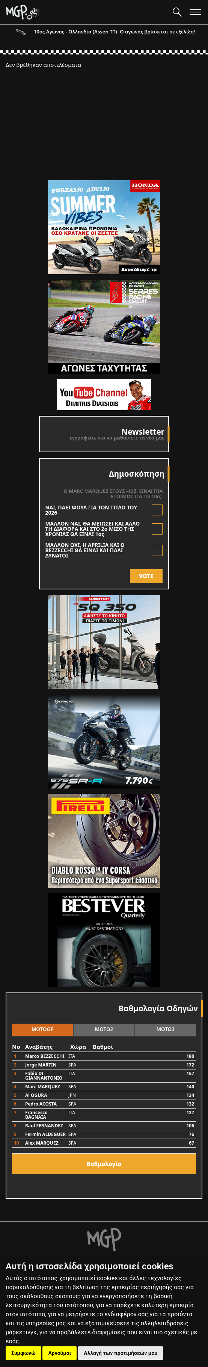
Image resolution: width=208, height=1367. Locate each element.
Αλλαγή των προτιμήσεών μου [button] (120, 1353)
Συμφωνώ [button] (23, 1353)
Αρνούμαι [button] (59, 1353)
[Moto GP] (86, 12)
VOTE (146, 576)
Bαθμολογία (104, 1164)
